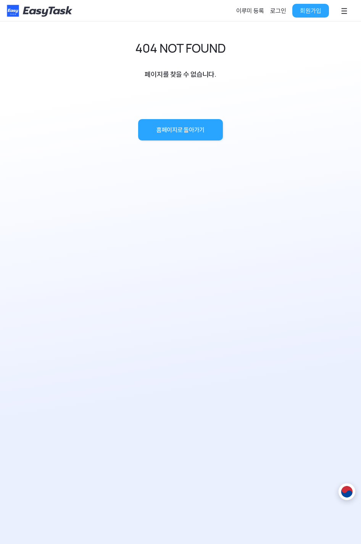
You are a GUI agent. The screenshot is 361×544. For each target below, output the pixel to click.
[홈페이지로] (40, 11)
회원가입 (310, 10)
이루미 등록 (250, 11)
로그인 (278, 11)
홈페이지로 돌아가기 (180, 130)
